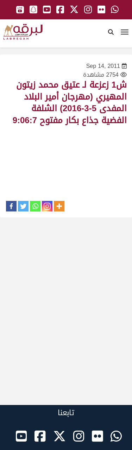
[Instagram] (47, 206)
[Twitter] (23, 206)
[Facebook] (11, 206)
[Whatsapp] (35, 206)
